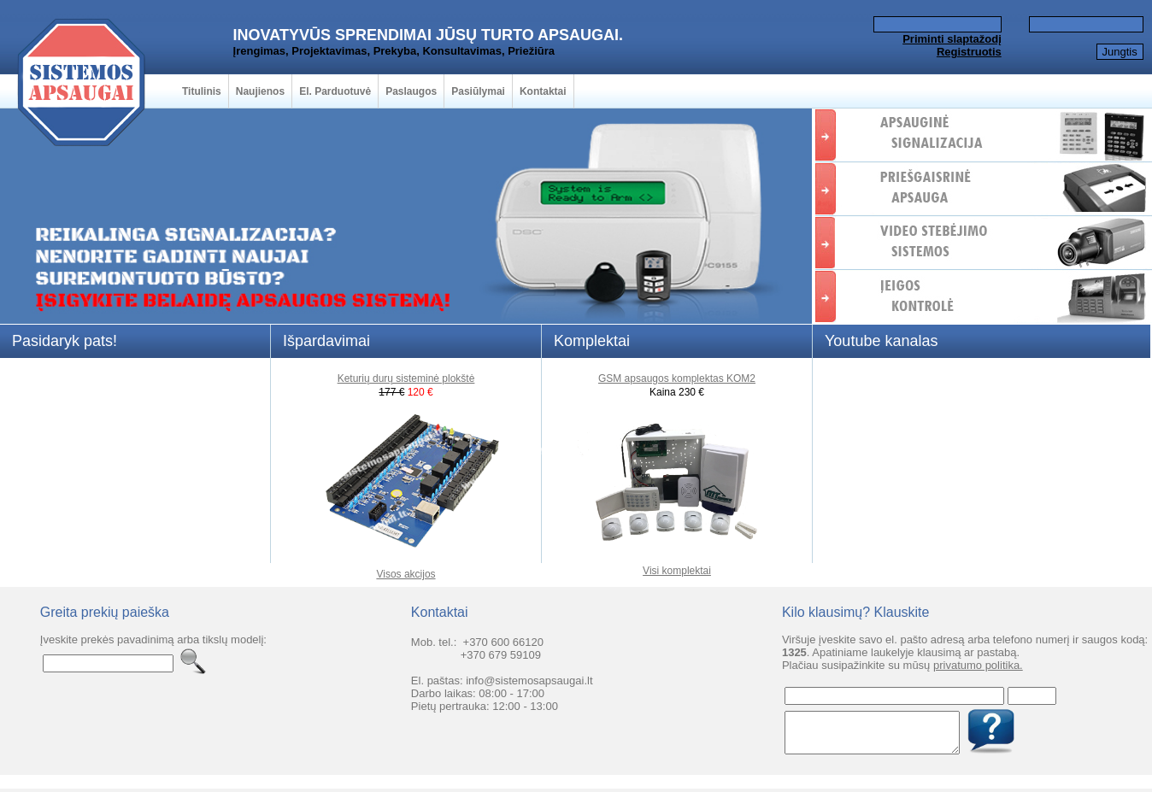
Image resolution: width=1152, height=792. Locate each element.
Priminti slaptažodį (952, 38)
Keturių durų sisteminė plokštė (406, 378)
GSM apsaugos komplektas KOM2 (676, 378)
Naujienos (260, 91)
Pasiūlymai (478, 91)
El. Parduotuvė (335, 91)
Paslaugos (411, 91)
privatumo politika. (978, 665)
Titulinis (201, 91)
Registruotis (969, 51)
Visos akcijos (405, 574)
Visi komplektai (677, 571)
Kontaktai (543, 91)
